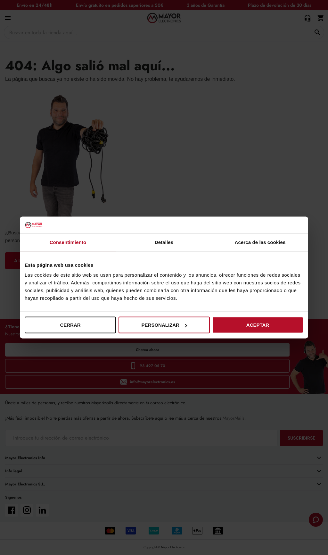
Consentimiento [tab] (68, 242)
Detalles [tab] (164, 242)
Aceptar (257, 325)
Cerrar (70, 325)
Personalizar (164, 325)
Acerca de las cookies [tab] (260, 242)
